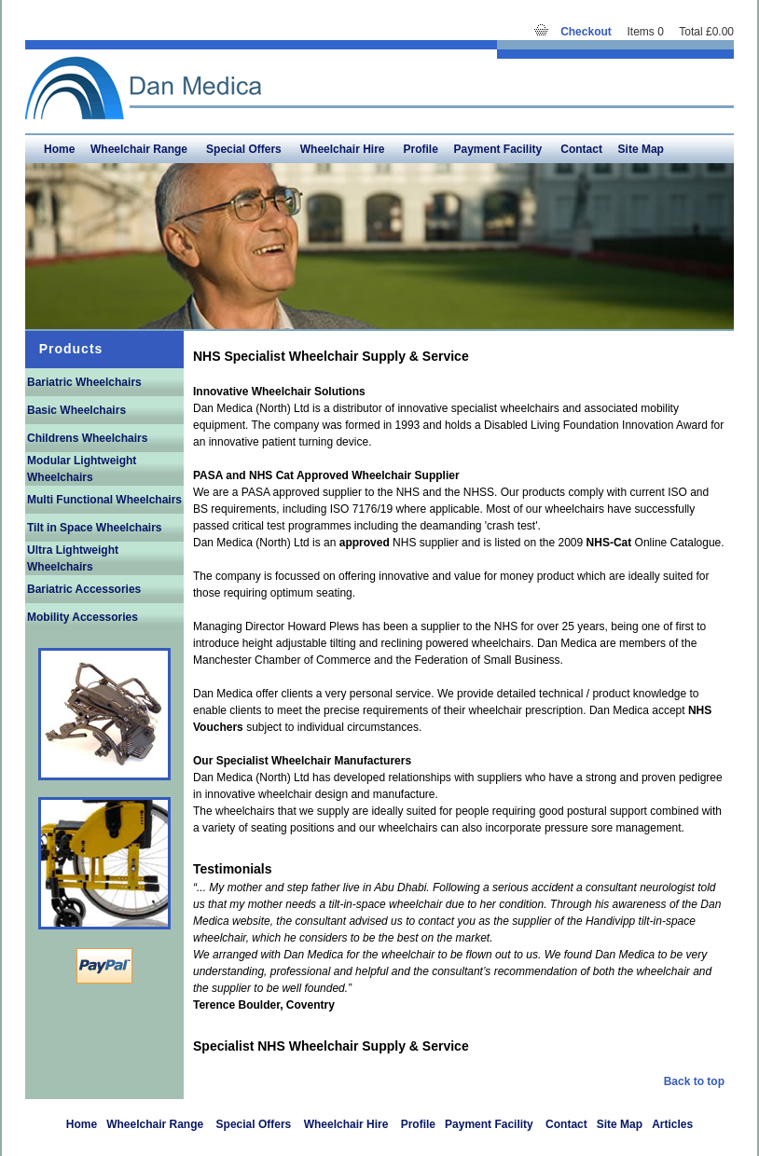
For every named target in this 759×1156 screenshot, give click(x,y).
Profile (420, 149)
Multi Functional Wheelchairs (104, 499)
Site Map (641, 149)
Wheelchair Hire (344, 149)
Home (59, 149)
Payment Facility (499, 149)
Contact (581, 149)
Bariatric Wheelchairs (84, 382)
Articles (672, 1124)
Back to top (694, 1081)
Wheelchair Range (140, 149)
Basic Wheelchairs (76, 410)
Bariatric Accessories (84, 589)
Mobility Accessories (82, 617)
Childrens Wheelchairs (87, 438)
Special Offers (245, 149)
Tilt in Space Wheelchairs (94, 527)
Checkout (586, 31)
